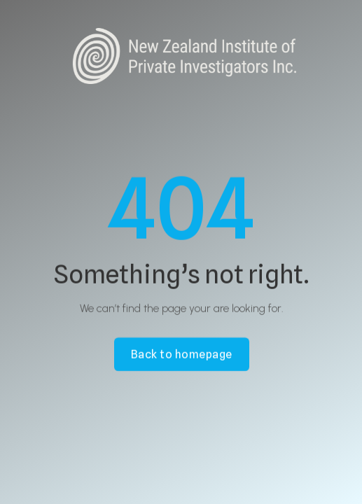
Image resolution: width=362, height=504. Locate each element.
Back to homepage (181, 353)
